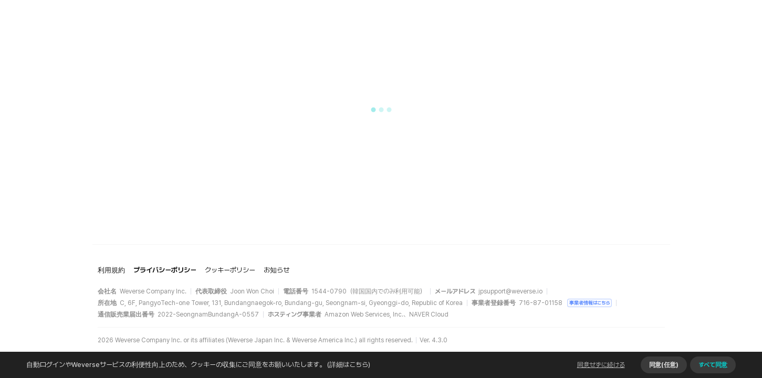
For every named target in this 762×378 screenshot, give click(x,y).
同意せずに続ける (601, 365)
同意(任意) (664, 365)
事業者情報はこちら (589, 303)
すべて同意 (712, 365)
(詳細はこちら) (348, 365)
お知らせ (276, 270)
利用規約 (111, 270)
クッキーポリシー (230, 270)
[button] (381, 109)
